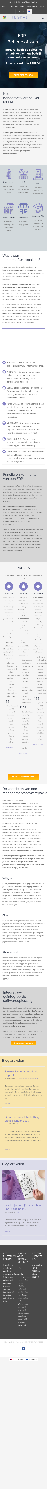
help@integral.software (30, 2)
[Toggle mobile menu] (43, 18)
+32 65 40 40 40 (14, 2)
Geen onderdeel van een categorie (28, 1078)
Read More (8, 1103)
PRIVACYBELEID (38, 1342)
